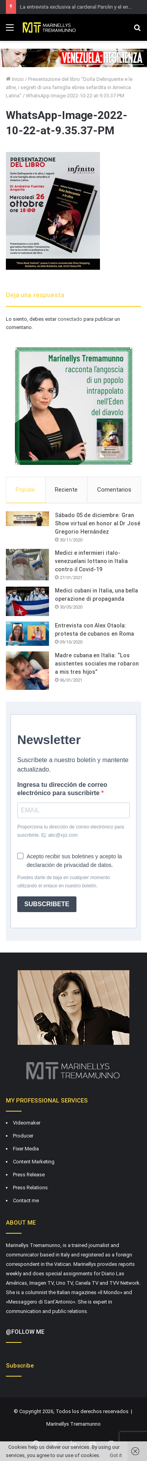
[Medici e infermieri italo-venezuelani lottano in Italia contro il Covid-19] (27, 564)
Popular (25, 489)
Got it (116, 1455)
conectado (70, 319)
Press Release (29, 1175)
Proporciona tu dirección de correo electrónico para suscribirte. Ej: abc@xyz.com (70, 831)
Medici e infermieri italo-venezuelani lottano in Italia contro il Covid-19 (91, 561)
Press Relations (30, 1187)
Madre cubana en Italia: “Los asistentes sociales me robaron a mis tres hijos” (97, 663)
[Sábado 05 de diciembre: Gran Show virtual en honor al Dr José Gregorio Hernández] (27, 518)
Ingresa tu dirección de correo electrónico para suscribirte (62, 788)
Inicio (15, 79)
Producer (23, 1136)
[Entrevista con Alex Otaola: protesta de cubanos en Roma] (27, 634)
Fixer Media (26, 1149)
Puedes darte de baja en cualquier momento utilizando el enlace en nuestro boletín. (63, 882)
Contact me (26, 1200)
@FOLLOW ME (25, 1331)
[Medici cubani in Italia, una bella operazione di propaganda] (27, 601)
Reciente (66, 489)
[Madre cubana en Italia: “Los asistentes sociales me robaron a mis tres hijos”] (27, 670)
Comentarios (114, 489)
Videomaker (26, 1123)
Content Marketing (33, 1162)
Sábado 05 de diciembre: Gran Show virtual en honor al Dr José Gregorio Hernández (97, 523)
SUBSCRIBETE (46, 904)
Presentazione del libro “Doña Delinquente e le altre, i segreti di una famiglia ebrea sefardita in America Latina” (69, 87)
